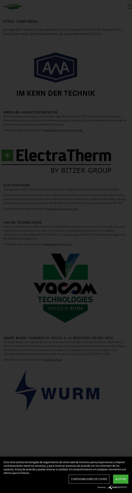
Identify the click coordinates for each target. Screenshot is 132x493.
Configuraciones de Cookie (89, 479)
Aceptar (120, 479)
